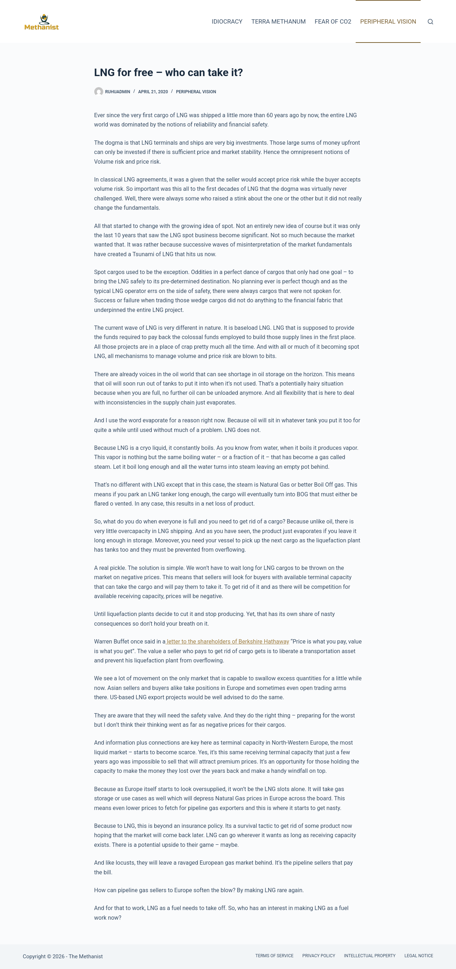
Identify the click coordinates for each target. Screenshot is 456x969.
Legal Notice (419, 955)
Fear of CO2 (333, 21)
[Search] (430, 21)
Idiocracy (227, 21)
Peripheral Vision (388, 21)
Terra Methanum (278, 21)
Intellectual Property (370, 955)
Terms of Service (274, 955)
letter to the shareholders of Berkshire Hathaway (227, 641)
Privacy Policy (318, 955)
